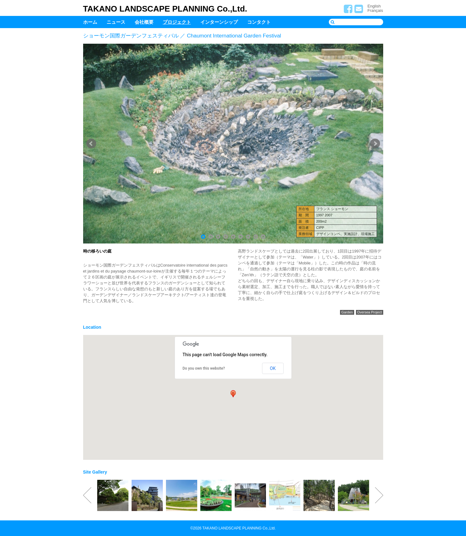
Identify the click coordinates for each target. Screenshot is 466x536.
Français (375, 10)
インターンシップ (219, 22)
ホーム (90, 22)
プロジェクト (177, 22)
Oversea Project (369, 312)
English (374, 6)
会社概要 (144, 22)
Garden (347, 312)
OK (273, 368)
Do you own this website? (204, 368)
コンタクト (259, 22)
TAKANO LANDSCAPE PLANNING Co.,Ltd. (165, 8)
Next (375, 144)
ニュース (116, 22)
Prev (91, 144)
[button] (233, 393)
